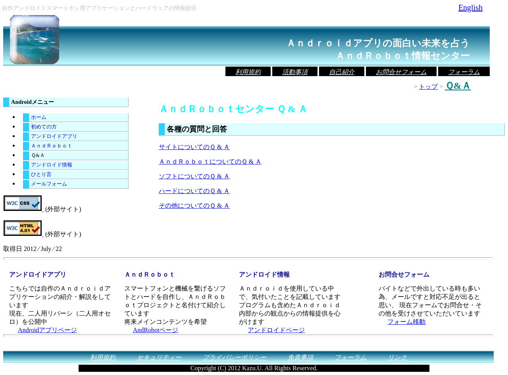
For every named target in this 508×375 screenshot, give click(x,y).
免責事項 (300, 357)
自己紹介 (341, 72)
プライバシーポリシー (234, 357)
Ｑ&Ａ (38, 155)
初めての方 (44, 127)
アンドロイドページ (276, 330)
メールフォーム (49, 184)
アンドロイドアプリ (54, 136)
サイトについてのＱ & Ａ (194, 146)
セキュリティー (159, 357)
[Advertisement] (251, 219)
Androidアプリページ (47, 330)
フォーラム (464, 72)
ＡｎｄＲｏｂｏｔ (51, 146)
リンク (397, 357)
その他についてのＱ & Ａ (194, 205)
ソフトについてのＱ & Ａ (194, 176)
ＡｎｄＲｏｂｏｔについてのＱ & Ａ (210, 161)
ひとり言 (41, 174)
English (470, 7)
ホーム (38, 117)
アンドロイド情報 (51, 165)
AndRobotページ (156, 330)
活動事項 (295, 72)
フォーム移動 (406, 321)
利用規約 (248, 72)
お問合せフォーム (401, 72)
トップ (428, 86)
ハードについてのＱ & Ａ (194, 191)
